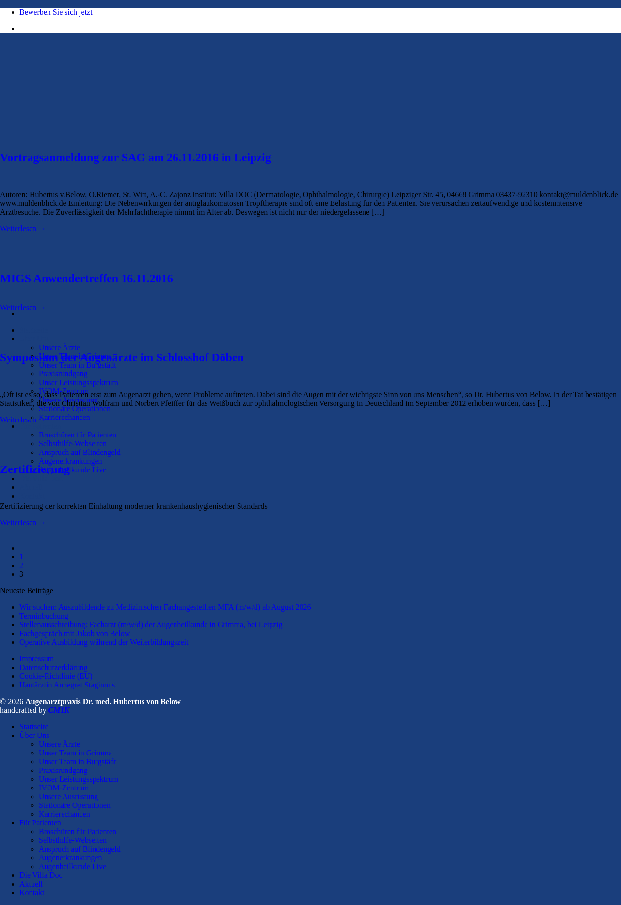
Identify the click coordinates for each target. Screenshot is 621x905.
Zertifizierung (35, 469)
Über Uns (34, 339)
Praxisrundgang (63, 373)
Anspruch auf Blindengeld (80, 452)
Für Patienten (40, 426)
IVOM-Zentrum (64, 788)
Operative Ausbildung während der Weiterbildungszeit (104, 642)
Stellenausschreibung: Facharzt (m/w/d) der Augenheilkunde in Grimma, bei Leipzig (151, 624)
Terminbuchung (43, 616)
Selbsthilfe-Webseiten (73, 443)
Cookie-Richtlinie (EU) (56, 676)
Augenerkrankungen (70, 461)
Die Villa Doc (41, 478)
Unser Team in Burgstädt (77, 365)
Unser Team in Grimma (75, 753)
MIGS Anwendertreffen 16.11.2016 (86, 278)
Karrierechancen (64, 417)
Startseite (33, 330)
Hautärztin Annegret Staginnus (67, 685)
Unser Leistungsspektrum (78, 382)
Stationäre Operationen (75, 408)
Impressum (36, 658)
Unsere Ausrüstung (68, 796)
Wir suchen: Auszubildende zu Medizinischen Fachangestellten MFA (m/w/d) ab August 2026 (165, 607)
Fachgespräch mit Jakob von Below (74, 633)
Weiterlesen (23, 228)
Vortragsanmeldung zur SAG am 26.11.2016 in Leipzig (135, 157)
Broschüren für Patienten (77, 435)
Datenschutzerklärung (53, 667)
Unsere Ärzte (59, 347)
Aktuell (31, 487)
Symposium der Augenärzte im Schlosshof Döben (122, 357)
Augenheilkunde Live (72, 470)
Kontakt (32, 496)
